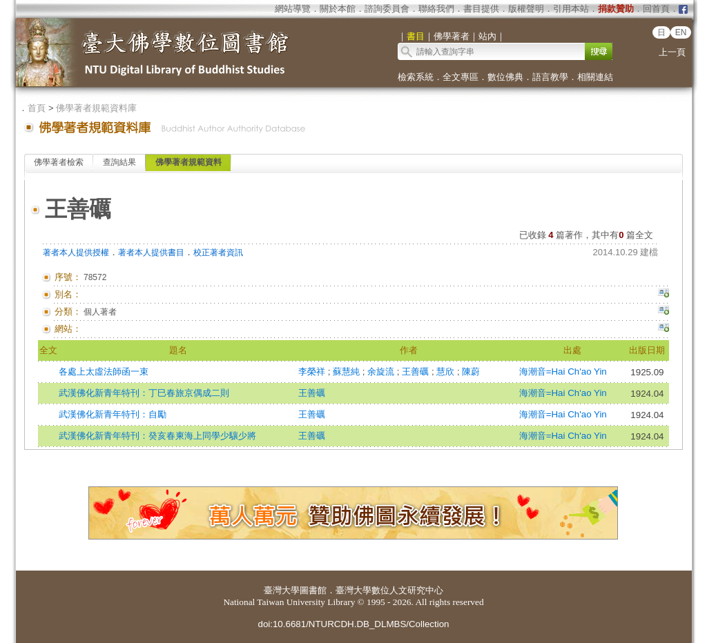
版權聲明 (526, 8)
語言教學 (550, 77)
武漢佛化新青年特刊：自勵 (112, 414)
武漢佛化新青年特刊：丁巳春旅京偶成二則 (144, 393)
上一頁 (672, 52)
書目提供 (481, 8)
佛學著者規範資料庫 (96, 108)
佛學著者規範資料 (188, 162)
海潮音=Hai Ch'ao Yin (563, 371)
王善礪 (417, 371)
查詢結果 (119, 162)
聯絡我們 (436, 8)
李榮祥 (313, 371)
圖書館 (313, 590)
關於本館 (338, 8)
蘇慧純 (347, 371)
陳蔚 (471, 371)
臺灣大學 (282, 590)
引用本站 (571, 8)
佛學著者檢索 (59, 162)
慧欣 (446, 371)
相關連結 (595, 77)
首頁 (37, 108)
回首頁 (656, 8)
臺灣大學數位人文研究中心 (389, 590)
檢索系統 (416, 77)
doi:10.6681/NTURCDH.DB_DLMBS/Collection (353, 624)
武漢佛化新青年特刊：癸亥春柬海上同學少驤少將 (157, 436)
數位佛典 (505, 77)
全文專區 (460, 77)
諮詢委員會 (387, 8)
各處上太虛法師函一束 (103, 371)
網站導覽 (293, 8)
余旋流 (382, 371)
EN (681, 32)
